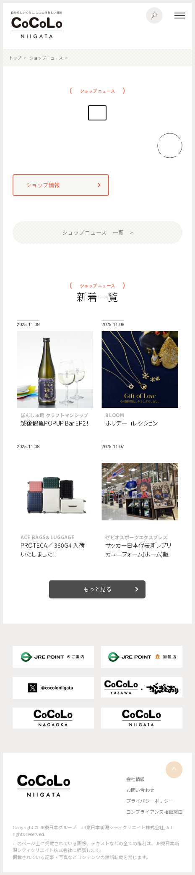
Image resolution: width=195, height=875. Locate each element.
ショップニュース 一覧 (93, 232)
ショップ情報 (43, 185)
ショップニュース (46, 58)
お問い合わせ (140, 789)
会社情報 (135, 779)
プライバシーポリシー (149, 800)
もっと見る (97, 589)
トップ (15, 58)
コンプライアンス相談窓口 (154, 811)
